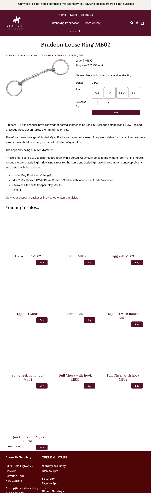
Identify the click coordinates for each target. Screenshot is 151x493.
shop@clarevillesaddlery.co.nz (27, 488)
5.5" (134, 92)
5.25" (122, 92)
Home (62, 14)
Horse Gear (32, 55)
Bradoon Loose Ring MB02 (71, 55)
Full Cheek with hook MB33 (75, 377)
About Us (87, 14)
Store (73, 14)
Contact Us (75, 31)
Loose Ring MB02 (28, 256)
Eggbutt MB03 (123, 256)
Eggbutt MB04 (28, 314)
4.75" (98, 92)
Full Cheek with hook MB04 (28, 377)
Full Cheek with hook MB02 (123, 377)
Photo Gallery (92, 23)
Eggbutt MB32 (75, 314)
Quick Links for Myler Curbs (27, 439)
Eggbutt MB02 (75, 256)
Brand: (79, 82)
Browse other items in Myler (60, 197)
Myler (51, 55)
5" (110, 92)
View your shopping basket (22, 197)
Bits (43, 55)
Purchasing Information (64, 23)
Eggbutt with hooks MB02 (123, 316)
